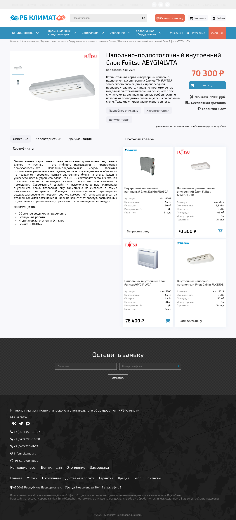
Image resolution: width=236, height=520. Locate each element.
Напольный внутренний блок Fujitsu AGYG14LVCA (145, 282)
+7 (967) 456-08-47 (186, 4)
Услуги (31, 4)
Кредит (111, 4)
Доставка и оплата (73, 4)
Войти (220, 18)
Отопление (75, 467)
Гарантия (95, 4)
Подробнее (220, 126)
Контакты (136, 4)
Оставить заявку (170, 18)
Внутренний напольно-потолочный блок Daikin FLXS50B (200, 282)
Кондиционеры (23, 467)
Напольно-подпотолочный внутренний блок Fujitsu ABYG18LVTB (196, 191)
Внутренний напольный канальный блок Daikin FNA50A (146, 189)
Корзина (200, 18)
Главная (17, 4)
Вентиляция (51, 467)
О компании (48, 4)
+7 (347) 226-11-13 (213, 4)
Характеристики (158, 110)
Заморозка (99, 467)
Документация (119, 119)
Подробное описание (123, 110)
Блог (122, 4)
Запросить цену (138, 231)
